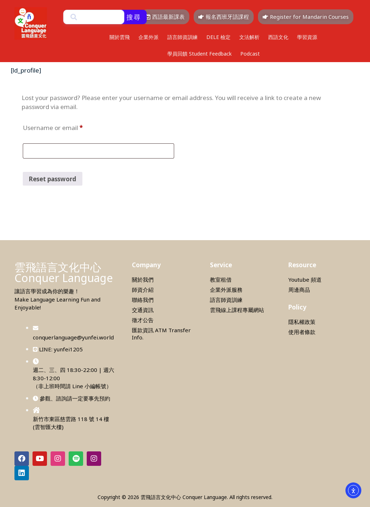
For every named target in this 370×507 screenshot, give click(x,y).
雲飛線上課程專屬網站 (237, 309)
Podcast (250, 53)
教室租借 (221, 279)
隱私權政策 (301, 321)
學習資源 (307, 37)
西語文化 (278, 37)
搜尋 (133, 17)
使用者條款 (301, 331)
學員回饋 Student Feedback (199, 53)
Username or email (65, 127)
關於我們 (143, 279)
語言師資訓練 (182, 37)
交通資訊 (143, 309)
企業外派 (148, 37)
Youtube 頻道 (305, 279)
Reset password (52, 179)
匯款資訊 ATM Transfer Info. (161, 333)
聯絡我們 (143, 299)
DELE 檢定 (218, 37)
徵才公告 (143, 320)
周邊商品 (299, 289)
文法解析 (249, 37)
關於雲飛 (119, 37)
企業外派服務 (226, 289)
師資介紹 (143, 289)
